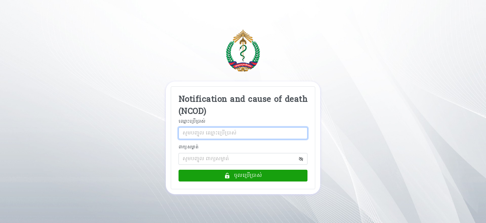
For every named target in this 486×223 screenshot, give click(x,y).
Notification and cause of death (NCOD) (243, 106)
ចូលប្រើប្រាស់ (243, 175)
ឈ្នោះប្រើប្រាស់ (192, 121)
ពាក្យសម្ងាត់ (189, 147)
